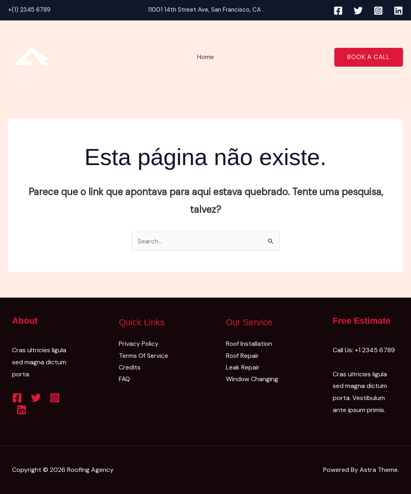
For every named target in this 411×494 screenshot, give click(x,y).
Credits (129, 367)
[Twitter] (358, 10)
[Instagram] (378, 10)
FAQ (124, 379)
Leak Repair (243, 367)
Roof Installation (249, 343)
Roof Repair (243, 355)
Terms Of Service (143, 355)
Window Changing (252, 379)
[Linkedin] (398, 10)
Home (205, 57)
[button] (368, 57)
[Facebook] (338, 10)
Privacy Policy (139, 343)
